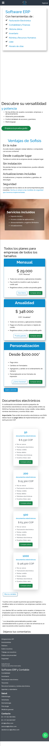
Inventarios (5, 676)
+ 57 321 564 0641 (8, 717)
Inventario (13, 33)
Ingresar (45, 3)
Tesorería (4, 683)
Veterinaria (5, 700)
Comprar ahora (35, 293)
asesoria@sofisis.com (8, 726)
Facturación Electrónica (20, 20)
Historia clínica (15, 29)
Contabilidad (5, 673)
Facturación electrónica (9, 679)
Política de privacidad (8, 655)
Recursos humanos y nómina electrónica (15, 686)
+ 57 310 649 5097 (8, 720)
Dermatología (6, 703)
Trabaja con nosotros (8, 652)
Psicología (5, 706)
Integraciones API (7, 639)
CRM (11, 42)
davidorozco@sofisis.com (10, 730)
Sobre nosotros (6, 649)
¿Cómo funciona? (19, 382)
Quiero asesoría (10, 390)
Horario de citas (16, 46)
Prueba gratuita (20, 336)
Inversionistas (6, 642)
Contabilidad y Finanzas (19, 25)
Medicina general (7, 709)
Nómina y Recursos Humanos (22, 38)
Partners (4, 646)
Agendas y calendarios (9, 689)
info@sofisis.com (7, 723)
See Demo (22, 293)
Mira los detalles (10, 594)
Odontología (5, 696)
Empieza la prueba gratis (16, 128)
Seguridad (4, 659)
